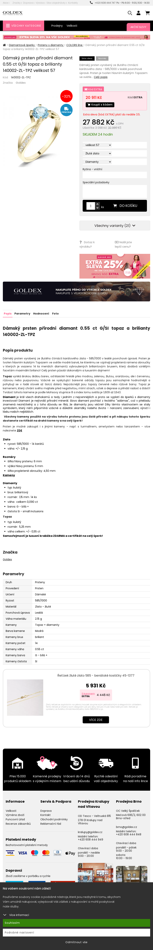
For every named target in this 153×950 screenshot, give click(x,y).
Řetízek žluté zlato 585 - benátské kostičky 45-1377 (95, 675)
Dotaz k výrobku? (87, 244)
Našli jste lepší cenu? (123, 244)
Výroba (40, 2)
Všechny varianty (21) (114, 225)
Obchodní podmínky (54, 819)
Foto (55, 313)
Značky (17, 2)
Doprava (28, 2)
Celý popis (100, 77)
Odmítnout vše (76, 942)
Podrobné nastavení (19, 932)
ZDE (19, 430)
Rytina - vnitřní (92, 169)
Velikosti (72, 26)
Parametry (22, 313)
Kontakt (45, 815)
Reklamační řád (50, 823)
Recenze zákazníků (18, 823)
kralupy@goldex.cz (90, 832)
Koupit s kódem (100, 105)
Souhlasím (12, 923)
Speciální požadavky (96, 182)
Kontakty (73, 2)
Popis (8, 313)
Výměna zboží (15, 815)
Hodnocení (41, 313)
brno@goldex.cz (126, 826)
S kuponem (88, 693)
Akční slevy (138, 27)
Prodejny (57, 26)
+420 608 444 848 (128, 834)
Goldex (21, 83)
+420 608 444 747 (102, 2)
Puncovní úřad (15, 819)
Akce (5, 2)
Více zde (96, 719)
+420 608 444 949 (90, 839)
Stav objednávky (56, 2)
